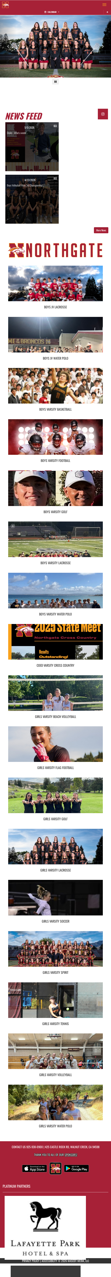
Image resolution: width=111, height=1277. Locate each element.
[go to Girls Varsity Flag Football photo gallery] (55, 747)
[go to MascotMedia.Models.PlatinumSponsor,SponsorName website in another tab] (55, 1228)
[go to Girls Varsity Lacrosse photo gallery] (55, 849)
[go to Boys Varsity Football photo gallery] (55, 439)
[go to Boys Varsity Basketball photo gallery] (55, 388)
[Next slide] (102, 46)
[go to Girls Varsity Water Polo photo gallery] (55, 1105)
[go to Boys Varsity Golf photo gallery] (55, 491)
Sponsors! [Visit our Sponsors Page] (71, 1154)
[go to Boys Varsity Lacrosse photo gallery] (55, 542)
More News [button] (101, 230)
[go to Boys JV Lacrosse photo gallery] (55, 286)
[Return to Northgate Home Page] (5, 4)
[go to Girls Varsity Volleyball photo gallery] (55, 1054)
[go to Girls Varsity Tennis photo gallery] (55, 1003)
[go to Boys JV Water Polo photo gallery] (55, 337)
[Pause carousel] (55, 81)
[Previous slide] (8, 46)
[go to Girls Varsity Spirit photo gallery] (55, 951)
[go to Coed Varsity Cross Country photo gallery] (55, 644)
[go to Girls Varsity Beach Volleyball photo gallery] (55, 695)
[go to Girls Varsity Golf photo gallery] (55, 798)
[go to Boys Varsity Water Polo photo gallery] (55, 593)
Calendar (51, 11)
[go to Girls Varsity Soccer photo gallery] (55, 900)
